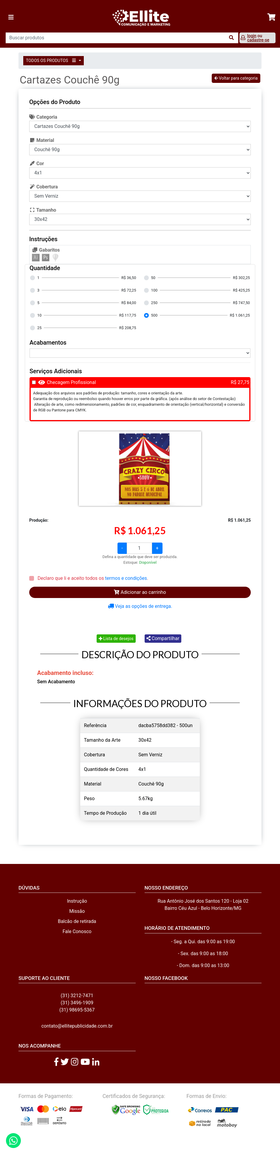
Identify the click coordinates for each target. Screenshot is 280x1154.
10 (39, 315)
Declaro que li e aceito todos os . (92, 578)
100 (154, 290)
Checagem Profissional (71, 382)
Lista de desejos (116, 638)
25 (39, 328)
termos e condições (126, 578)
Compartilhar (163, 638)
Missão (77, 911)
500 (154, 315)
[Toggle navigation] (11, 17)
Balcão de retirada (77, 921)
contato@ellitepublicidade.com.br (77, 1026)
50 (153, 277)
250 (154, 302)
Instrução (77, 901)
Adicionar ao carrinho (140, 592)
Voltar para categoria (236, 78)
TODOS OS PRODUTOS (52, 60)
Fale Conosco (77, 931)
